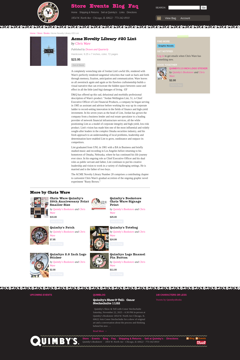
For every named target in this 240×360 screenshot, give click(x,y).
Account (185, 18)
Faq (133, 6)
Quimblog (99, 295)
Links (121, 12)
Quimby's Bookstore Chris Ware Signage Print (125, 201)
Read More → (100, 331)
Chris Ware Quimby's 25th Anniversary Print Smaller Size (69, 201)
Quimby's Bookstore (63, 209)
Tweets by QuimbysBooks (169, 299)
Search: (161, 7)
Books (47, 33)
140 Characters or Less (171, 295)
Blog (118, 6)
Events (99, 6)
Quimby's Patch (62, 227)
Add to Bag (56, 221)
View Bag (170, 18)
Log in (160, 56)
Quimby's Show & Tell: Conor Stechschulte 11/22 (114, 301)
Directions (132, 12)
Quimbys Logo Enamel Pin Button (127, 256)
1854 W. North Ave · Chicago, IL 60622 (92, 18)
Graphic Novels (166, 46)
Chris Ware (83, 43)
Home (74, 12)
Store (78, 6)
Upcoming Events (41, 295)
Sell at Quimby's (109, 12)
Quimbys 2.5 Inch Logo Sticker (188, 68)
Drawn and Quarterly (97, 49)
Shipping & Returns (89, 12)
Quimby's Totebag (124, 227)
